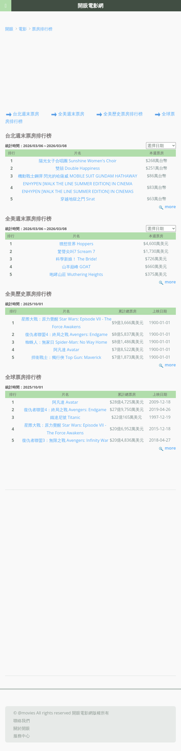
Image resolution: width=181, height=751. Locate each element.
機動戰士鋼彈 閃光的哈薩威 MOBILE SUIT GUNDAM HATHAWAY (77, 176)
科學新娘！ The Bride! (76, 259)
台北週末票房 (26, 113)
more (170, 206)
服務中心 (21, 736)
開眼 (9, 29)
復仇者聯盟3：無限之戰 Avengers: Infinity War (65, 440)
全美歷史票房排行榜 (123, 113)
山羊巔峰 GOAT (76, 266)
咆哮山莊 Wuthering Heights (76, 274)
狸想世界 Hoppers (76, 244)
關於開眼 (21, 728)
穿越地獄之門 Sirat (77, 199)
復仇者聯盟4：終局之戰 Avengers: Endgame (66, 334)
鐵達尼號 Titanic (65, 417)
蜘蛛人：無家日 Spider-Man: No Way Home (66, 342)
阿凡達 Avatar (66, 349)
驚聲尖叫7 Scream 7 (76, 251)
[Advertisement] (90, 71)
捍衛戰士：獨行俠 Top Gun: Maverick (66, 357)
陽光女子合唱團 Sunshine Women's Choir (77, 160)
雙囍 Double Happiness (78, 168)
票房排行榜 (42, 29)
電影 (23, 29)
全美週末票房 (71, 113)
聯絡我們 (21, 720)
